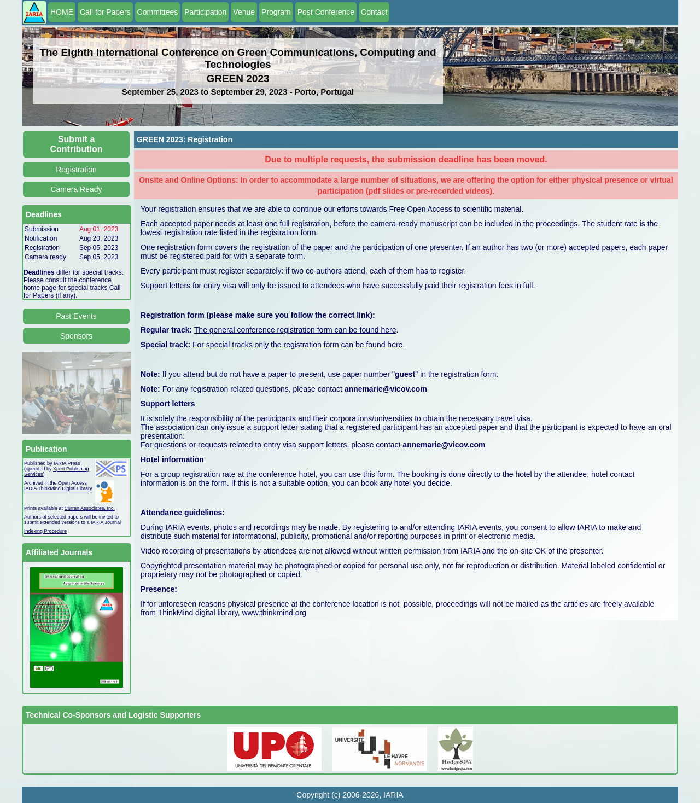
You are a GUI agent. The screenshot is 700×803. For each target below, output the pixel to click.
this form (378, 474)
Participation (205, 12)
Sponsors (76, 335)
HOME (61, 12)
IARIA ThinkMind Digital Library (58, 488)
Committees (157, 12)
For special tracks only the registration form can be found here (297, 344)
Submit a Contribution (76, 144)
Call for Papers (105, 12)
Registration (76, 169)
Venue (244, 12)
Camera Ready (76, 189)
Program (276, 12)
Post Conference (326, 12)
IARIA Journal (106, 522)
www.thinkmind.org (274, 612)
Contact (374, 12)
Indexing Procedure (45, 531)
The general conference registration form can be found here (295, 329)
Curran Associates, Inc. (90, 508)
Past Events (76, 316)
